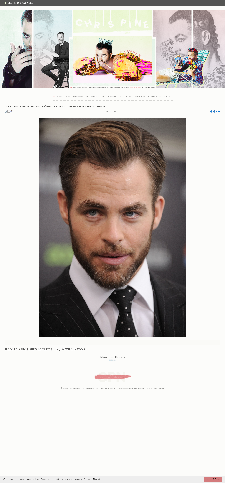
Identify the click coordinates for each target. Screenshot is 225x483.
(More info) (96, 479)
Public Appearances (23, 106)
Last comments (109, 96)
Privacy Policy (156, 388)
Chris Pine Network (19, 3)
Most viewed (126, 96)
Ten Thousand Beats (106, 388)
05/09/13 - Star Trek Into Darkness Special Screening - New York (74, 106)
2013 (38, 106)
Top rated (140, 96)
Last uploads (92, 96)
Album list (78, 96)
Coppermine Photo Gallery (132, 388)
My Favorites (154, 96)
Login (67, 96)
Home (59, 96)
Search (167, 96)
